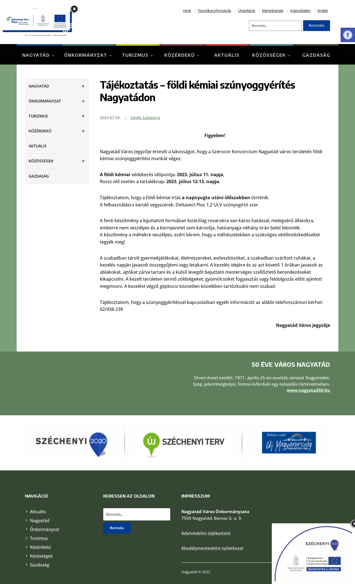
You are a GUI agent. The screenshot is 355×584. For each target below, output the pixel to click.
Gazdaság (316, 55)
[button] (348, 35)
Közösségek (269, 55)
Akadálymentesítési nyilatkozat (212, 534)
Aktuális (226, 55)
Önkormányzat (85, 55)
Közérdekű (179, 55)
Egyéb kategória (145, 117)
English (323, 10)
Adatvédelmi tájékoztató (205, 519)
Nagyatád (36, 55)
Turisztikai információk (214, 10)
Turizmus (135, 55)
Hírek (187, 10)
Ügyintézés (246, 10)
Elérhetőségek (272, 10)
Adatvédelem (300, 10)
